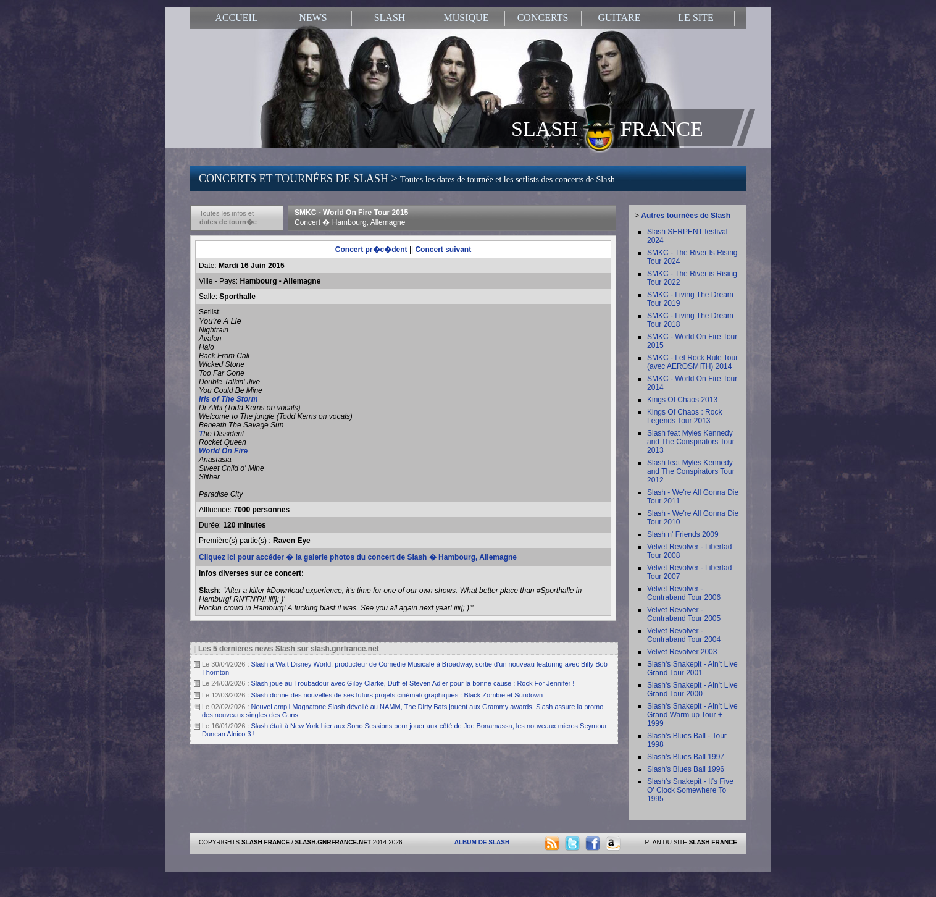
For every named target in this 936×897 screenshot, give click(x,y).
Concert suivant (443, 249)
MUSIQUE (466, 17)
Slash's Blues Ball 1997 (685, 756)
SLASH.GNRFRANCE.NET (333, 842)
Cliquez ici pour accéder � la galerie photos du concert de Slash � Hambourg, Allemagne (358, 557)
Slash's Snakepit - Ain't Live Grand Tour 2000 (692, 689)
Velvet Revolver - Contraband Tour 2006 (684, 593)
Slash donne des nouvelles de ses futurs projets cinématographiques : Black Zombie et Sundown (397, 695)
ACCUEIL (236, 17)
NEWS (313, 17)
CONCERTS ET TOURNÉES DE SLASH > (407, 178)
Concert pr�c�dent (371, 249)
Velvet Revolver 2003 (682, 651)
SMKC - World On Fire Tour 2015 (351, 217)
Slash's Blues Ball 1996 (685, 769)
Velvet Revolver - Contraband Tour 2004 (684, 635)
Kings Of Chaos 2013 (682, 399)
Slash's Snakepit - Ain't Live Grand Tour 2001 (692, 668)
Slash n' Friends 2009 (683, 534)
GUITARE (619, 17)
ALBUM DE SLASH (481, 842)
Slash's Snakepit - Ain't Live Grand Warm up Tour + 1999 (692, 715)
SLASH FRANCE (607, 127)
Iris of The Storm (228, 399)
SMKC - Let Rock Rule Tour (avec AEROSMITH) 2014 (692, 362)
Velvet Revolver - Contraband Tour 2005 (684, 614)
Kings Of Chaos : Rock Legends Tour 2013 (684, 416)
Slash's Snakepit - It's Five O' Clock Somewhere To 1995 (690, 790)
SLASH (390, 17)
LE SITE (695, 17)
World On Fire (223, 451)
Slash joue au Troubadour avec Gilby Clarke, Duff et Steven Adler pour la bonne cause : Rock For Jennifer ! (413, 683)
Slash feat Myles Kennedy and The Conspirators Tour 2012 (691, 471)
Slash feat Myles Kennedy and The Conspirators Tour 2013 (691, 442)
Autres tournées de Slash (685, 215)
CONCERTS (543, 17)
